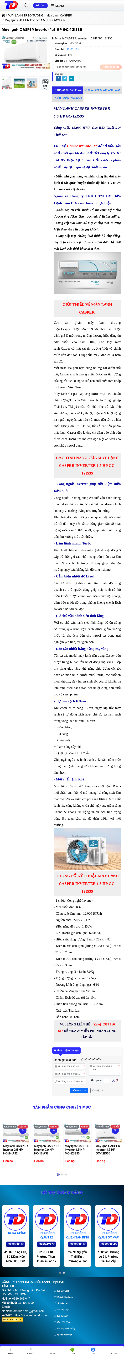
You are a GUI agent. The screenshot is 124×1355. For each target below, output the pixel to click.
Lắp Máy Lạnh (61, 1303)
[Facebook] (58, 78)
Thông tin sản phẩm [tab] (68, 90)
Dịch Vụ (58, 1282)
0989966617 (15, 1270)
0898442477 (46, 1270)
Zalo (93, 1351)
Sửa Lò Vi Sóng (62, 1322)
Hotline (72, 1351)
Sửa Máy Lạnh (61, 1291)
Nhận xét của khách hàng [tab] (102, 90)
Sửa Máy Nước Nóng (64, 1329)
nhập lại (97, 1090)
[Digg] (71, 78)
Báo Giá (40, 5)
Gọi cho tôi (110, 67)
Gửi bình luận (78, 1090)
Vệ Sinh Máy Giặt (63, 1335)
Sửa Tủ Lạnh (61, 1316)
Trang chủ (31, 1351)
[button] (26, 5)
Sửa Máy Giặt (61, 1310)
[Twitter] (64, 78)
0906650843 (108, 1270)
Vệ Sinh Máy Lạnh (63, 1297)
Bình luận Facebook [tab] (68, 98)
